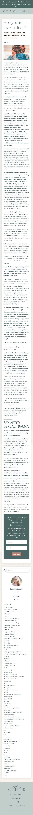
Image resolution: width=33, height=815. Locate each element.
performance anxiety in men (13, 712)
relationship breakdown (12, 726)
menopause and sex (10, 690)
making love (7, 35)
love (24, 32)
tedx (5, 752)
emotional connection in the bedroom (13, 640)
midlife (6, 692)
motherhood (8, 699)
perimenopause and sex (12, 717)
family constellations (11, 645)
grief (5, 650)
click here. (13, 415)
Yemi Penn (13, 467)
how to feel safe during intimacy (15, 654)
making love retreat (10, 674)
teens (5, 755)
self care (23, 35)
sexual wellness (9, 743)
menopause (7, 688)
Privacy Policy (16, 798)
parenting (7, 710)
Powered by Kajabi (16, 810)
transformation (9, 761)
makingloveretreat (10, 679)
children (6, 616)
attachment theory (10, 609)
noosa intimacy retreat (11, 708)
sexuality (6, 38)
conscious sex (8, 627)
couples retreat (9, 634)
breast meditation (9, 612)
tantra (6, 750)
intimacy (19, 32)
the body (7, 757)
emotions (6, 32)
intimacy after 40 (9, 663)
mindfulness (8, 696)
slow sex (7, 748)
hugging (13, 32)
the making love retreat (12, 759)
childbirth (7, 614)
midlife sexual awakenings (13, 694)
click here (14, 405)
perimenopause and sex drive (14, 719)
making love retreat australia (14, 676)
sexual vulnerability (10, 741)
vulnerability (13, 38)
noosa (6, 705)
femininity (7, 647)
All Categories (8, 607)
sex (5, 735)
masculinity (7, 681)
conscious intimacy (10, 620)
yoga (5, 775)
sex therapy (8, 739)
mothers (6, 701)
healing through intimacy (12, 652)
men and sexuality (10, 685)
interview (7, 658)
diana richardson (9, 636)
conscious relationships (12, 625)
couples (6, 629)
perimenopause (9, 714)
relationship (8, 723)
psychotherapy (8, 721)
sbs (5, 730)
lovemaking (8, 670)
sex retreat (7, 737)
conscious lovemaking (11, 623)
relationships (15, 35)
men (5, 683)
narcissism (7, 703)
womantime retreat (10, 770)
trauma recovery (9, 766)
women (6, 773)
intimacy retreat (9, 665)
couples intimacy (9, 632)
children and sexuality (11, 618)
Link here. (15, 511)
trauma (6, 764)
